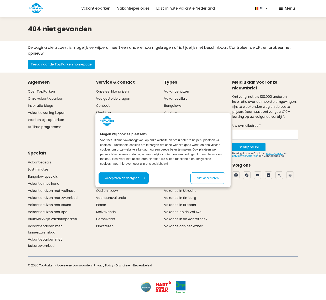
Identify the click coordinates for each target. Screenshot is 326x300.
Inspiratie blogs (40, 105)
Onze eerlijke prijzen (112, 91)
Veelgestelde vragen (113, 98)
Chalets (170, 112)
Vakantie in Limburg (180, 197)
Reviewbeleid (142, 265)
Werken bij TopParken (46, 119)
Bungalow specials (43, 176)
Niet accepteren (208, 178)
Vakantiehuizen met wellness (51, 190)
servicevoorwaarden (245, 156)
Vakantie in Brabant (180, 204)
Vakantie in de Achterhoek (185, 219)
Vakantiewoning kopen (46, 112)
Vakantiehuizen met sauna (49, 204)
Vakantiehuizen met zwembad (53, 197)
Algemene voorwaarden (74, 265)
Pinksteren (105, 226)
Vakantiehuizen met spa (47, 212)
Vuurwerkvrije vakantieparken (52, 219)
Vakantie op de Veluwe (182, 212)
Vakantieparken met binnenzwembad (45, 229)
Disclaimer (123, 265)
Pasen (101, 204)
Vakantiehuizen (176, 91)
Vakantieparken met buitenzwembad (45, 242)
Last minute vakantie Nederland (185, 8)
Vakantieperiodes (133, 8)
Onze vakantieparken (45, 98)
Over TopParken (41, 91)
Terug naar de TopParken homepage (61, 64)
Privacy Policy (104, 265)
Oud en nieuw (107, 190)
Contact (103, 105)
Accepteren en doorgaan (125, 178)
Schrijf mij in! (249, 147)
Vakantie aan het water (183, 226)
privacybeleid (274, 153)
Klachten (103, 112)
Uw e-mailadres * (246, 125)
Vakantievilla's (175, 98)
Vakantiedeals (39, 162)
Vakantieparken (95, 8)
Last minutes (38, 169)
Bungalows (173, 105)
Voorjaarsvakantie (111, 197)
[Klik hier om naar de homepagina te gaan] (36, 8)
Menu (286, 8)
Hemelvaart (106, 219)
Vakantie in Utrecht (180, 190)
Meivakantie (106, 212)
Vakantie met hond (43, 183)
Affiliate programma (44, 126)
